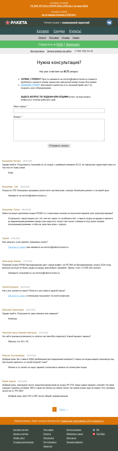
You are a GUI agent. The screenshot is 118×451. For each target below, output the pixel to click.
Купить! (75, 31)
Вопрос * (18, 116)
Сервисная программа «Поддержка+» (82, 421)
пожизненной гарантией (75, 22)
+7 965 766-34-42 (83, 51)
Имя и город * (20, 106)
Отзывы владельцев (23, 442)
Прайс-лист (19, 437)
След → (63, 409)
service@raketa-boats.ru (75, 79)
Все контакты (37, 51)
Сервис (76, 37)
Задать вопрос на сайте (59, 51)
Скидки (59, 31)
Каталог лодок (20, 429)
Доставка (54, 37)
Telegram (73, 44)
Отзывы (66, 37)
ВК (97, 429)
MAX (59, 44)
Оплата (42, 37)
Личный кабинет (74, 442)
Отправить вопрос (59, 145)
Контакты (71, 437)
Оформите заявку (17, 247)
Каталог (43, 31)
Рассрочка (48, 437)
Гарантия (47, 446)
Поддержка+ (50, 442)
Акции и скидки (20, 433)
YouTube (100, 433)
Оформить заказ (74, 433)
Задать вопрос (73, 429)
